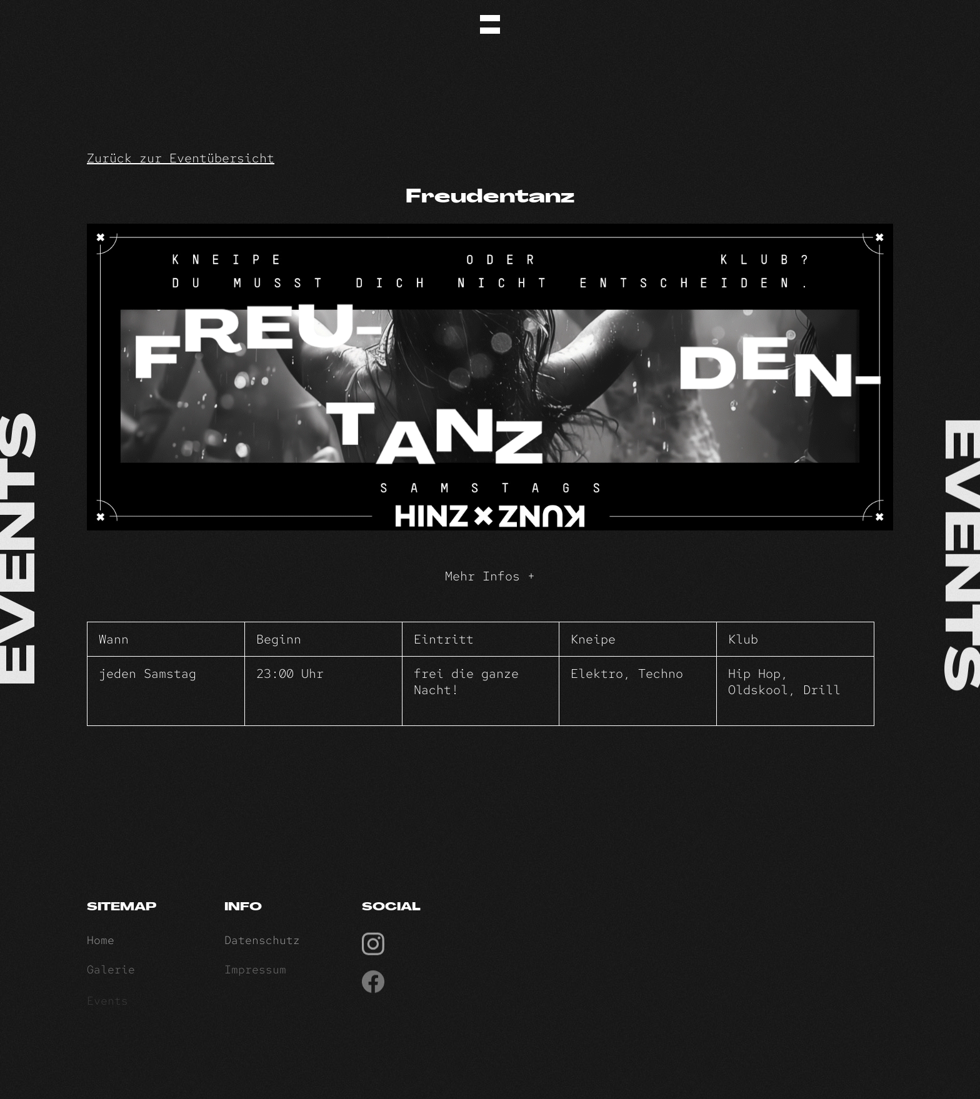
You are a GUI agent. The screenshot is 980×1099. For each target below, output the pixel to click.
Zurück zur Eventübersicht (180, 158)
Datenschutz (262, 942)
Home (100, 942)
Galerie (111, 973)
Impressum (255, 973)
